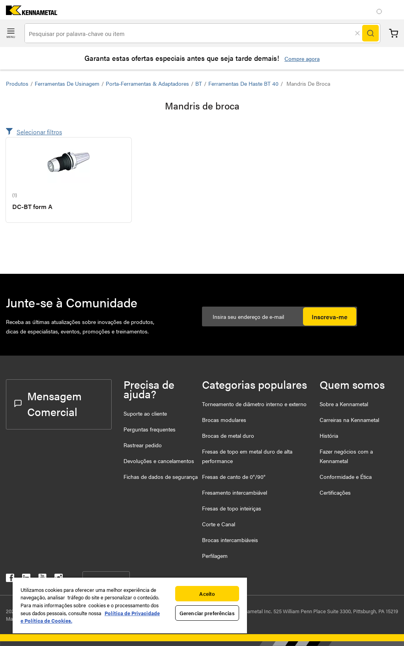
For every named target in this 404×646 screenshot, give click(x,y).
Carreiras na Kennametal (349, 420)
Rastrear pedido (142, 445)
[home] (28, 12)
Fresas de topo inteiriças (231, 508)
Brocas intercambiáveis (230, 540)
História (329, 435)
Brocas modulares (224, 420)
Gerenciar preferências (207, 613)
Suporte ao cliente (145, 413)
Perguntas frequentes (149, 429)
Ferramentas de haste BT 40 (243, 83)
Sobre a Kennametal (344, 404)
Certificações (335, 492)
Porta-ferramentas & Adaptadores (147, 83)
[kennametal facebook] (10, 579)
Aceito (207, 593)
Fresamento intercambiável (234, 492)
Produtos (17, 83)
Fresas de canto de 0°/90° (234, 476)
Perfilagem (215, 555)
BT (198, 83)
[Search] (370, 33)
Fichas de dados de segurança (160, 476)
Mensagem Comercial (48, 403)
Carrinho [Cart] (393, 33)
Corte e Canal (218, 524)
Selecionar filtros (39, 131)
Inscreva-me (330, 316)
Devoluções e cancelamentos (158, 461)
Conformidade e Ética (346, 476)
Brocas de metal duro (228, 435)
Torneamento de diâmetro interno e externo (254, 404)
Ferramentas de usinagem (67, 83)
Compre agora (302, 58)
